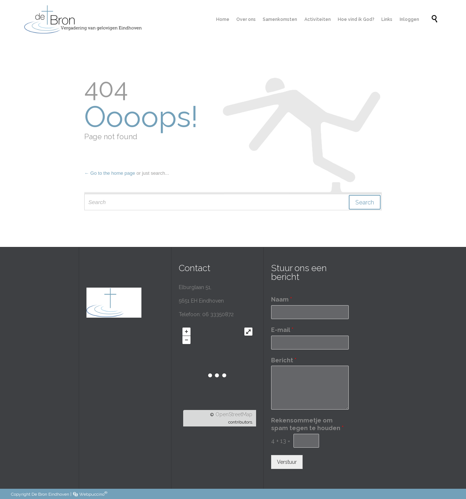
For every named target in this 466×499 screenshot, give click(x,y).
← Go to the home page (109, 173)
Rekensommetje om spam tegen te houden (307, 424)
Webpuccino (90, 494)
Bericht (283, 360)
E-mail (282, 329)
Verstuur (287, 462)
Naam (281, 299)
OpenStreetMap (233, 414)
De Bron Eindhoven (50, 494)
